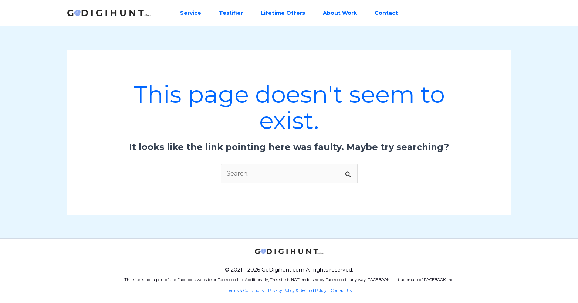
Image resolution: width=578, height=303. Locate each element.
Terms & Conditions (246, 290)
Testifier (231, 13)
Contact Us (341, 290)
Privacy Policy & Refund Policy (297, 290)
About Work (340, 13)
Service (190, 13)
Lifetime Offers (283, 13)
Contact (386, 13)
